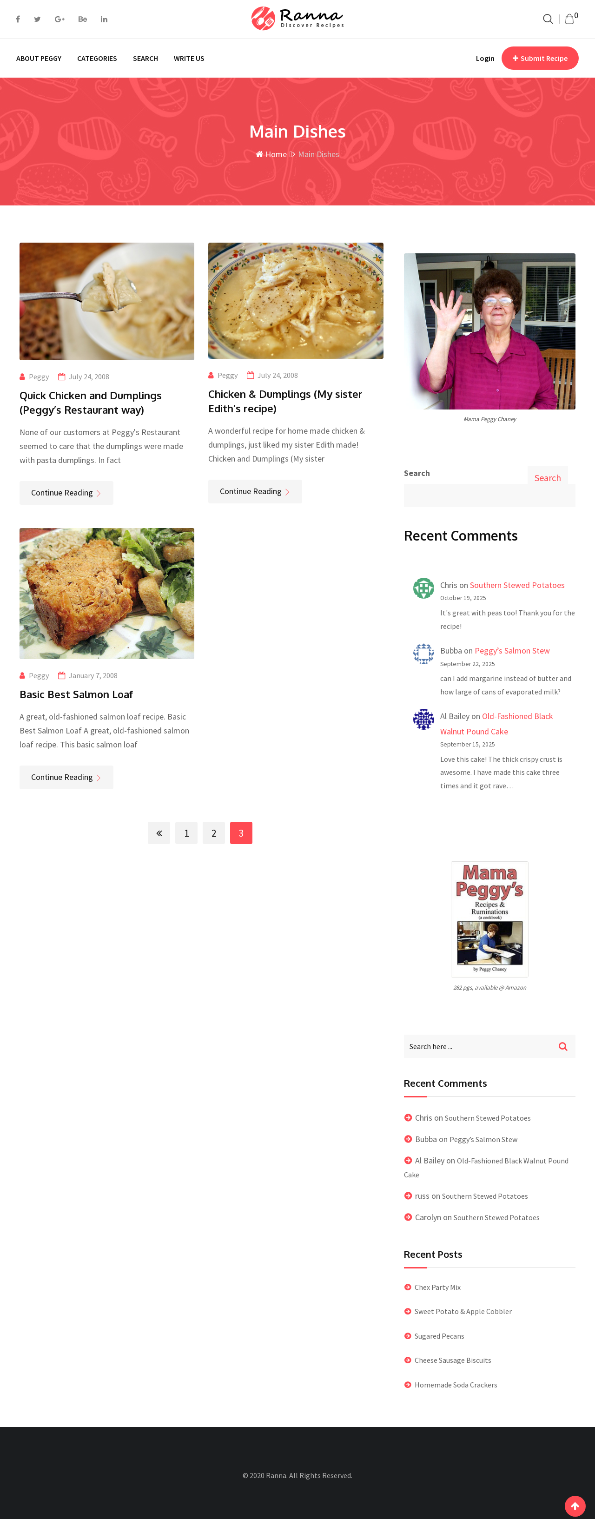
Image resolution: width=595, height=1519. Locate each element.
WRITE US (189, 58)
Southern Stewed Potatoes (517, 585)
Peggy (39, 376)
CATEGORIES (97, 58)
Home (271, 154)
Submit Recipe (540, 58)
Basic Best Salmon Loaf (76, 693)
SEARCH (145, 58)
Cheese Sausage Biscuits (453, 1360)
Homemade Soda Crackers (456, 1384)
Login (485, 58)
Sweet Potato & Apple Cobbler (463, 1311)
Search (417, 473)
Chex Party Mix (438, 1287)
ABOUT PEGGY (38, 58)
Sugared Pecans (439, 1336)
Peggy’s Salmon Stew (512, 650)
